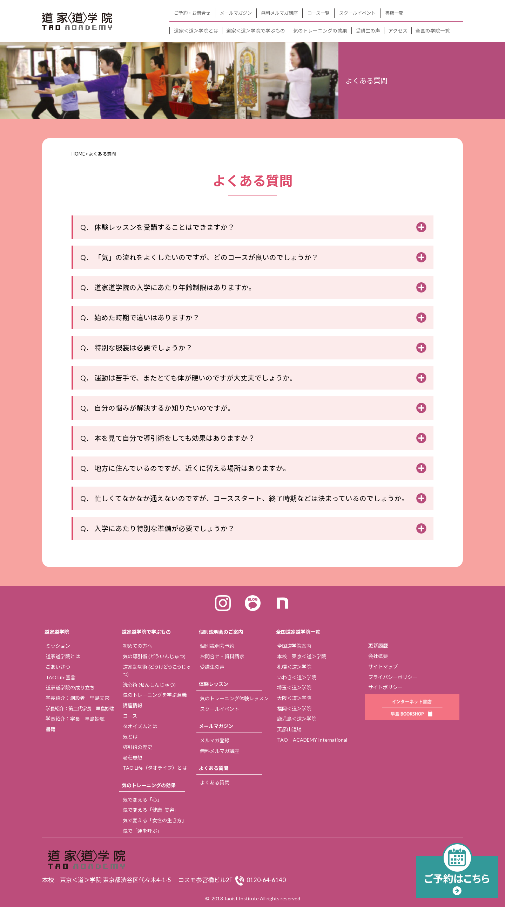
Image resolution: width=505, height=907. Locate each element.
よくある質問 (213, 768)
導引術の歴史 (137, 747)
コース (130, 716)
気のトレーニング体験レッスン (234, 698)
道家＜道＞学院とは (196, 31)
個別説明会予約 (217, 646)
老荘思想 (132, 758)
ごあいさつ (58, 667)
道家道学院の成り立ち (70, 687)
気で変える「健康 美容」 (151, 810)
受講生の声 (368, 31)
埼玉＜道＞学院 (294, 687)
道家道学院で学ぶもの (146, 632)
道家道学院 (57, 632)
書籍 (50, 729)
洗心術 (149, 685)
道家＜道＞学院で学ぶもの (255, 31)
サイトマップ (383, 666)
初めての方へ (137, 646)
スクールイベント (357, 13)
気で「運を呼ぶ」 (142, 831)
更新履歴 (378, 645)
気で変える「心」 (142, 800)
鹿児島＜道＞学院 (296, 719)
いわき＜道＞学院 (296, 677)
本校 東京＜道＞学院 (301, 656)
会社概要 (378, 656)
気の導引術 (154, 656)
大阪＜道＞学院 (294, 698)
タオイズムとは (140, 726)
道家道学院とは (63, 656)
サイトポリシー (385, 687)
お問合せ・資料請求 (222, 656)
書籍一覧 (394, 13)
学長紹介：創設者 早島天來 (77, 698)
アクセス (398, 31)
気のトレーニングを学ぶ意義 (155, 695)
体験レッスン (213, 684)
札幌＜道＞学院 (294, 667)
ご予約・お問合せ (192, 13)
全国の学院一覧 (433, 31)
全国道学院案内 (294, 646)
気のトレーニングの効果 (320, 31)
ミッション (58, 646)
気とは (130, 737)
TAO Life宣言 (60, 677)
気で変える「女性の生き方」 (155, 820)
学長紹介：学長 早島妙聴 (75, 719)
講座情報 (132, 705)
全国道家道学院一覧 (298, 632)
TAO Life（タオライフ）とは (155, 768)
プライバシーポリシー (392, 677)
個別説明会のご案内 (221, 632)
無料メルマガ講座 (279, 13)
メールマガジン (236, 13)
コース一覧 (318, 13)
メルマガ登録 (214, 740)
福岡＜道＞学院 (294, 709)
